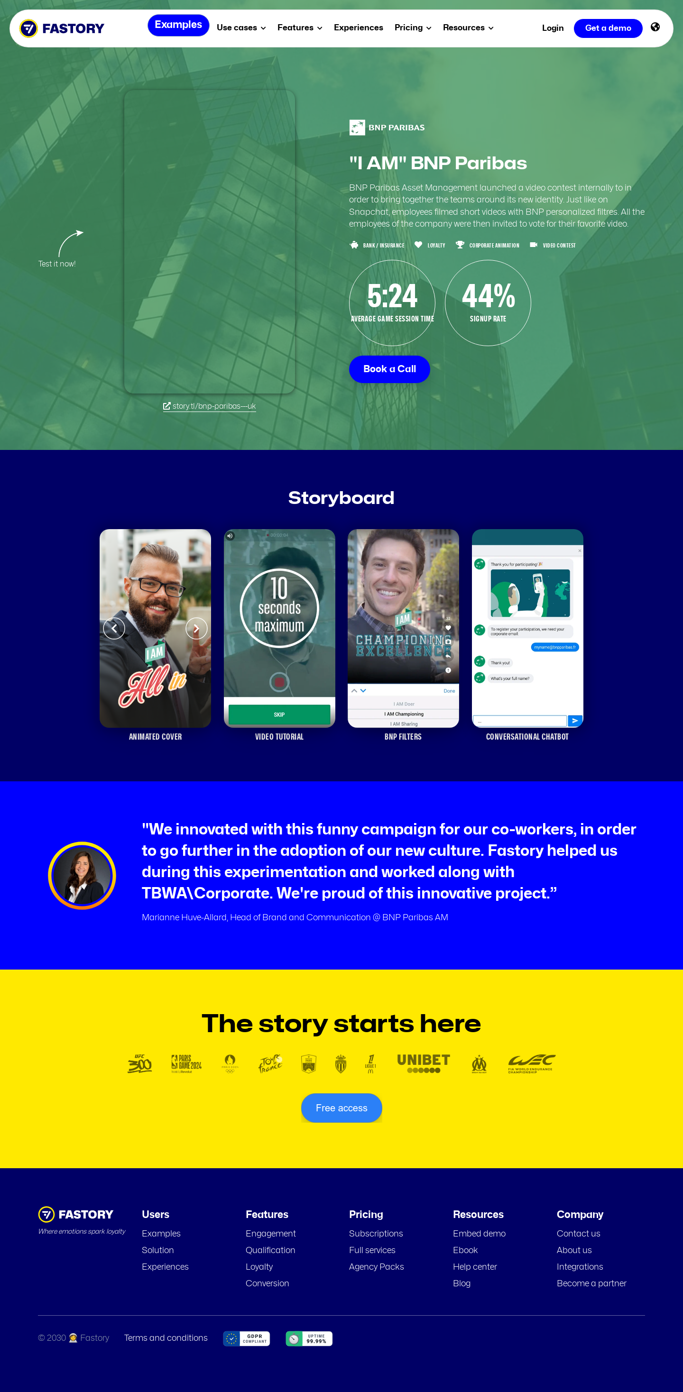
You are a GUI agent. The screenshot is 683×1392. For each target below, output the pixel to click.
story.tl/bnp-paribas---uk (209, 406)
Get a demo (608, 28)
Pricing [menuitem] (416, 28)
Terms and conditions (166, 1338)
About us (574, 1250)
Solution (158, 1250)
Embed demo (479, 1234)
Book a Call (389, 369)
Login (553, 28)
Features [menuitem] (303, 28)
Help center (475, 1267)
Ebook (465, 1250)
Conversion (267, 1284)
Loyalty (259, 1267)
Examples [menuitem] (175, 28)
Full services (372, 1250)
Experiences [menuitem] (362, 28)
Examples (161, 1234)
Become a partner (592, 1284)
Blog (462, 1284)
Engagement (271, 1234)
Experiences (165, 1267)
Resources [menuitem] (472, 28)
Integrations (580, 1267)
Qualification (270, 1250)
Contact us (578, 1234)
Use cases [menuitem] (245, 28)
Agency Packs (376, 1267)
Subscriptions (376, 1234)
